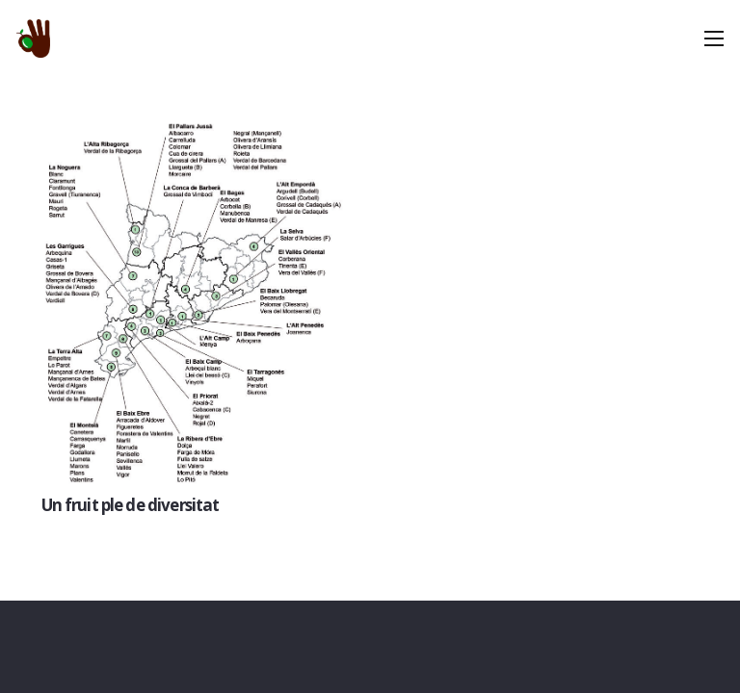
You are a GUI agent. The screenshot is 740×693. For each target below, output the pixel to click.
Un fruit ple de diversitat (130, 505)
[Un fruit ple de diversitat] (193, 300)
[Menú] (713, 38)
